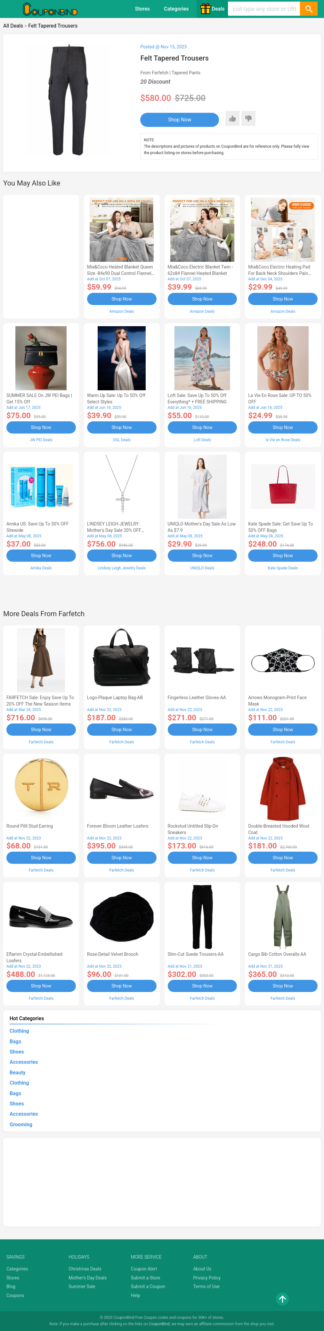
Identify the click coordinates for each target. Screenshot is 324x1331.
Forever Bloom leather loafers (117, 826)
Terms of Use (206, 1286)
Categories (176, 9)
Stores (142, 9)
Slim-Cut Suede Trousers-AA (196, 954)
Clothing (19, 1031)
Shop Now (179, 120)
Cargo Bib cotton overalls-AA (277, 954)
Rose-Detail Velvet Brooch (112, 954)
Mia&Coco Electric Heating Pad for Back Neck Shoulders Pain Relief (279, 273)
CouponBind (159, 1324)
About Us (202, 1268)
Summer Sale (82, 1286)
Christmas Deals (85, 1268)
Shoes (17, 1052)
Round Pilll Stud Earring (29, 826)
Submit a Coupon (148, 1286)
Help (135, 1295)
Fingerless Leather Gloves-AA (197, 697)
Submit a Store (145, 1277)
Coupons (15, 1295)
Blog (10, 1286)
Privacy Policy (207, 1277)
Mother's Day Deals (88, 1277)
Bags (15, 1041)
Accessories (24, 1062)
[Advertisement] (41, 255)
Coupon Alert (144, 1268)
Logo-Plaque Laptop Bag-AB (115, 697)
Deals (212, 8)
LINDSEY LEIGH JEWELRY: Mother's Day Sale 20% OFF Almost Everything (114, 530)
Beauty (18, 1073)
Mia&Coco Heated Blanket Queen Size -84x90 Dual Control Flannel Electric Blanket (120, 273)
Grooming (21, 1124)
